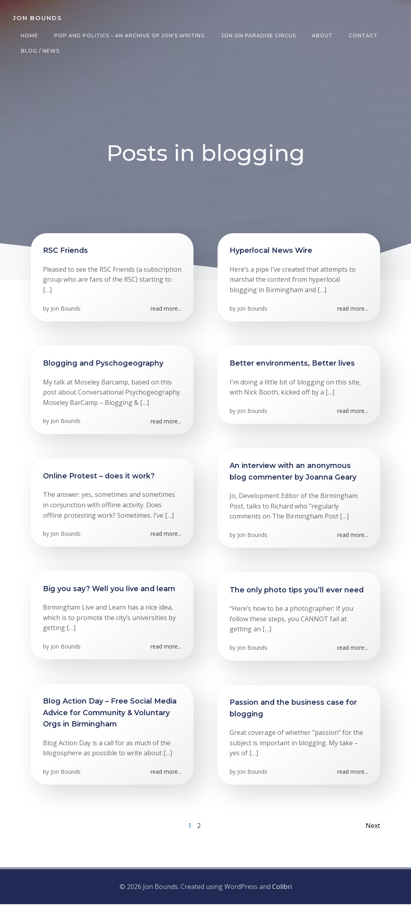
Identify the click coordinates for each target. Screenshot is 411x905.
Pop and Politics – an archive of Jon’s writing (129, 36)
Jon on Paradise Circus (258, 36)
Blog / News (40, 51)
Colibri (282, 887)
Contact (363, 36)
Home (29, 36)
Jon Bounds (66, 309)
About (322, 36)
